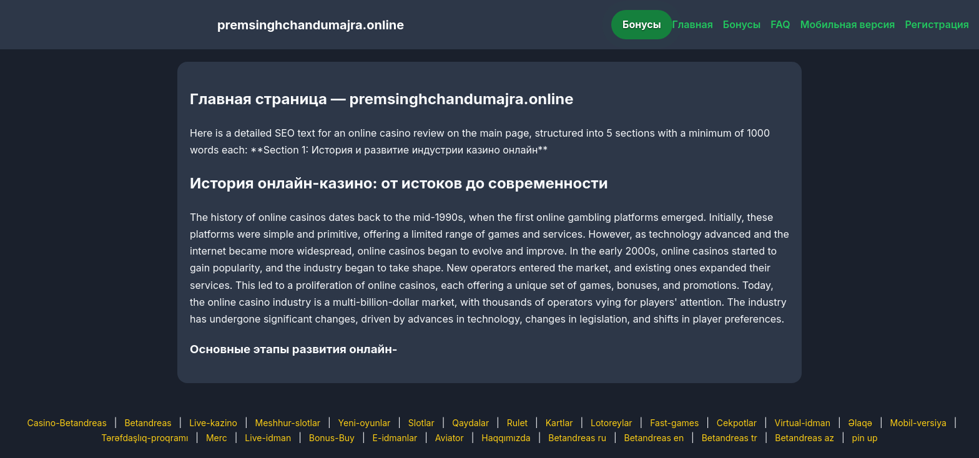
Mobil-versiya (918, 422)
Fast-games (674, 422)
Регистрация (937, 24)
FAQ (780, 24)
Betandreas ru (577, 437)
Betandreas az (804, 437)
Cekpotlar (737, 422)
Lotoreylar (611, 422)
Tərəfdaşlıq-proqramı (144, 437)
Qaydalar (470, 422)
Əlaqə (860, 422)
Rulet (517, 422)
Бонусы (641, 24)
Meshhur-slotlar (287, 422)
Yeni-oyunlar (364, 422)
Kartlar (559, 422)
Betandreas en (654, 437)
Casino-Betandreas (67, 422)
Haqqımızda (505, 437)
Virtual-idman (802, 422)
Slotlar (421, 422)
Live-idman (268, 437)
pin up (865, 437)
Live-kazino (213, 422)
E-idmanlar (395, 437)
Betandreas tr (729, 437)
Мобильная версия (847, 24)
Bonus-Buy (332, 437)
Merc (216, 437)
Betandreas (147, 422)
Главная (692, 24)
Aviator (449, 437)
